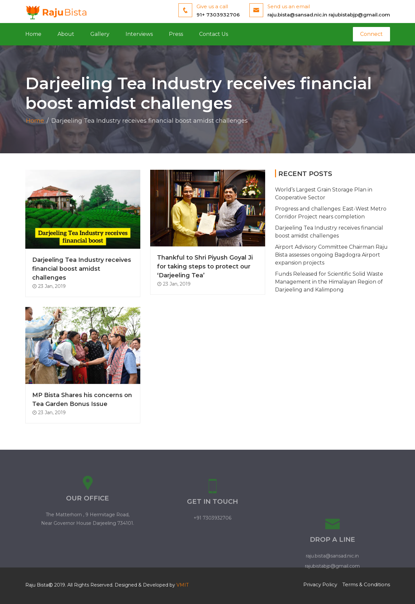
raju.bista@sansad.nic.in (297, 15)
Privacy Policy (320, 584)
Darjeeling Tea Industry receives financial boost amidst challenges (81, 268)
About (66, 34)
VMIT (182, 585)
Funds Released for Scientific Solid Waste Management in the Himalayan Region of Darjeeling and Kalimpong (329, 282)
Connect (371, 34)
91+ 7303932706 (218, 15)
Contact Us (213, 34)
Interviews (139, 34)
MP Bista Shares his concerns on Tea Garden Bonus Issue (82, 399)
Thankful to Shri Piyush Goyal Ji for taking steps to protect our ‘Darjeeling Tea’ (205, 266)
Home (33, 34)
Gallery (99, 34)
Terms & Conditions (366, 584)
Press (176, 34)
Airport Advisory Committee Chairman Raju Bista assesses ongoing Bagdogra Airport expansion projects (331, 255)
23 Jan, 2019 (49, 286)
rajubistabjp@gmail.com (359, 15)
